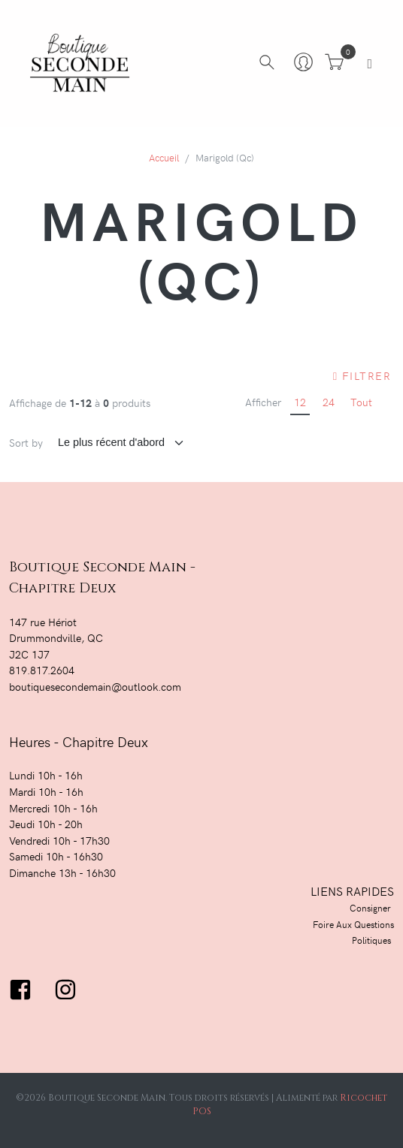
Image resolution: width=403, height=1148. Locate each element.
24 (329, 401)
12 (300, 401)
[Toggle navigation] (369, 63)
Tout (361, 401)
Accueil (164, 157)
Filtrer (362, 375)
